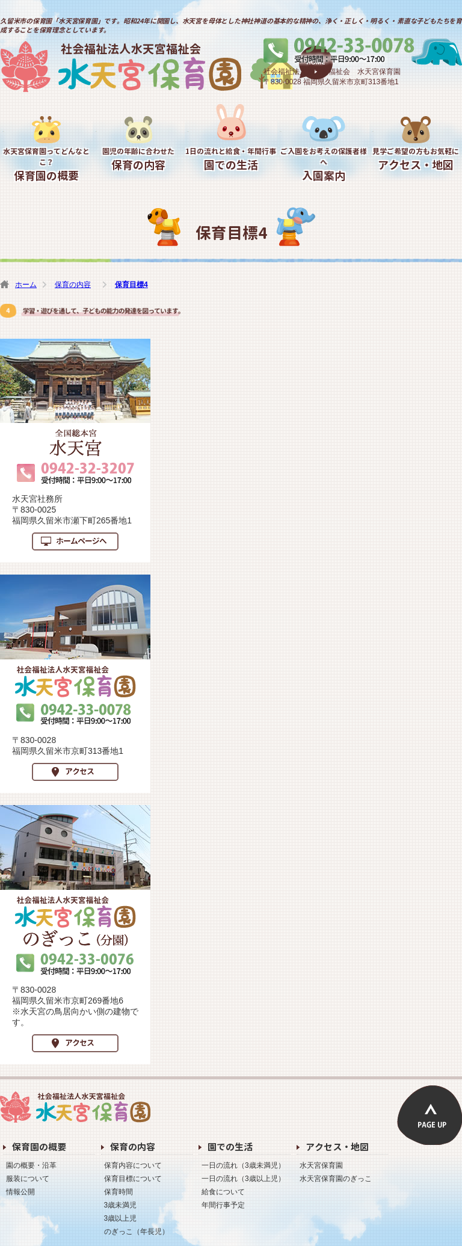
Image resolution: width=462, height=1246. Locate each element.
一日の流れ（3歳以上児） (243, 1178)
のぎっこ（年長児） (136, 1231)
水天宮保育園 (166, 66)
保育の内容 (139, 159)
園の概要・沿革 (31, 1165)
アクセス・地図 (415, 159)
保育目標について (133, 1178)
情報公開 (20, 1192)
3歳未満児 (120, 1205)
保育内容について (133, 1165)
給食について (223, 1192)
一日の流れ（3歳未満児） (243, 1165)
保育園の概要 (46, 165)
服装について (27, 1178)
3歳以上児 (120, 1218)
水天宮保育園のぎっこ (336, 1178)
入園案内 (323, 165)
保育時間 (118, 1192)
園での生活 (231, 159)
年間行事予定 (223, 1205)
